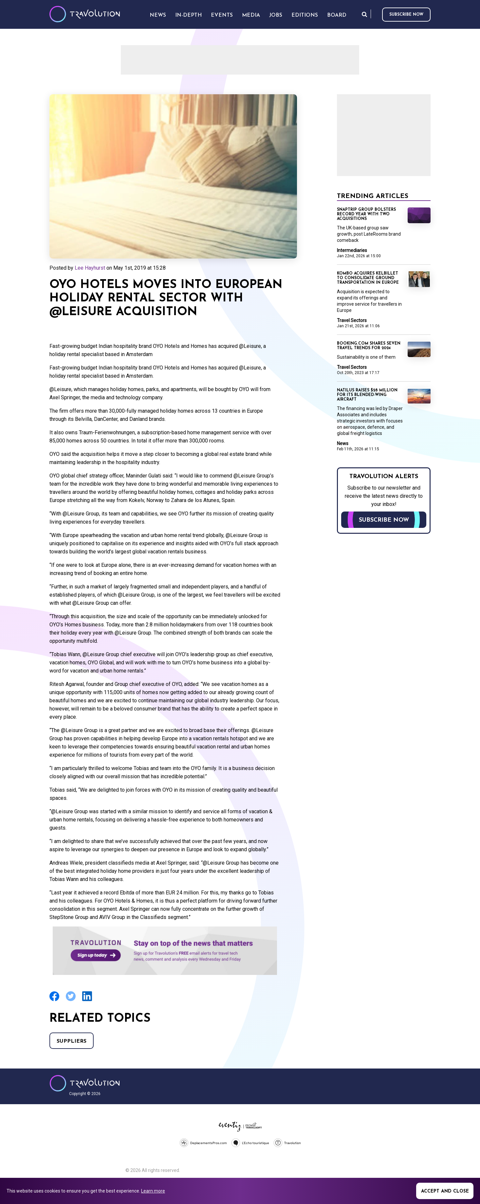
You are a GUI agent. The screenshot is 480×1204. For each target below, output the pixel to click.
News (342, 443)
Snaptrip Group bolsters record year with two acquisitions (366, 214)
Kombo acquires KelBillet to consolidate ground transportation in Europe (368, 278)
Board (336, 15)
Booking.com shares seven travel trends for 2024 (368, 346)
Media (251, 15)
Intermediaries (352, 250)
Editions (304, 15)
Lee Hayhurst (90, 268)
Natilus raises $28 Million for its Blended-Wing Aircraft (367, 395)
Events (222, 15)
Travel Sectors (352, 320)
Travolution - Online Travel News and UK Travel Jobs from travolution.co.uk (84, 1083)
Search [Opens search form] (364, 14)
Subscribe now (406, 15)
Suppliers (71, 1041)
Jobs (275, 15)
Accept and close (445, 1191)
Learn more (153, 1191)
